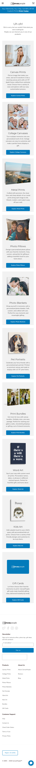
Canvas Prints (6, 670)
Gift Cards (5, 708)
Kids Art (4, 700)
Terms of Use (6, 732)
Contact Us (5, 723)
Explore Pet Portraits (18, 376)
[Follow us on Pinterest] (16, 628)
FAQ (3, 719)
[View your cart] (33, 3)
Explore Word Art (18, 489)
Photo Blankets (7, 687)
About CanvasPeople (24, 670)
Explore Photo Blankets (18, 322)
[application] (31, 763)
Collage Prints (6, 674)
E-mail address (7, 642)
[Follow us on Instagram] (12, 628)
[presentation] (14, 657)
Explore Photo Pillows (18, 265)
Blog (19, 678)
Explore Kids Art (18, 546)
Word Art (5, 695)
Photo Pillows (6, 682)
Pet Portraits (6, 691)
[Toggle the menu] (2, 3)
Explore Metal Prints (18, 209)
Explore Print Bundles (18, 433)
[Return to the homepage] (18, 3)
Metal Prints (6, 678)
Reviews (20, 674)
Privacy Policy (6, 736)
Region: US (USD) (10, 753)
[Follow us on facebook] (8, 628)
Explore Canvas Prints (18, 96)
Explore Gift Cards (18, 600)
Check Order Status (8, 727)
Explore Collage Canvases (18, 152)
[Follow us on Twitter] (3, 628)
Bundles (4, 704)
